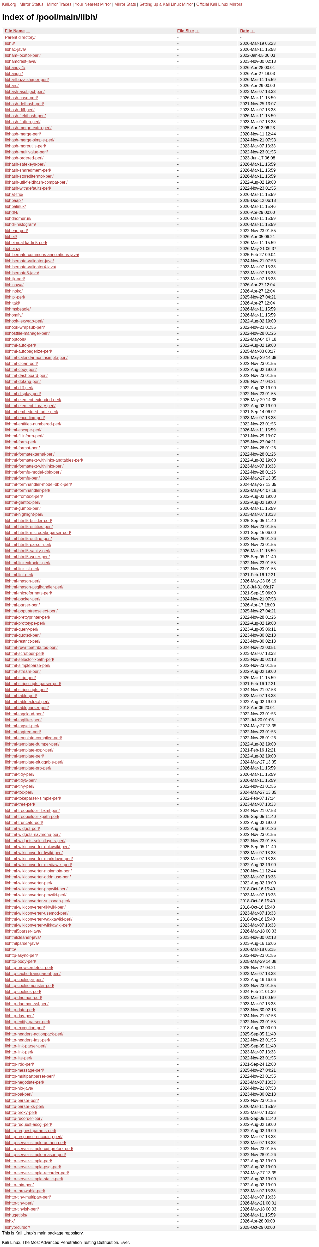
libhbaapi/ (14, 200)
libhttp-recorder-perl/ (23, 1118)
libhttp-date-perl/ (20, 1010)
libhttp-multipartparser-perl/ (30, 1076)
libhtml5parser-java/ (23, 931)
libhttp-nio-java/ (19, 1088)
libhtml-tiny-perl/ (19, 786)
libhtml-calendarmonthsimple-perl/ (36, 357)
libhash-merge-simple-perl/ (29, 140)
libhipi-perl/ (15, 297)
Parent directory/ (20, 37)
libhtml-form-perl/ (20, 442)
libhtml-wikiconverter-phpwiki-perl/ (36, 889)
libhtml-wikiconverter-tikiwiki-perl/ (35, 907)
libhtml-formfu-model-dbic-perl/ (33, 472)
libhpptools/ (15, 339)
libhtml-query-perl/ (21, 629)
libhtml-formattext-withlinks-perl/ (34, 466)
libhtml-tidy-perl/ (19, 774)
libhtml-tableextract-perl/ (27, 701)
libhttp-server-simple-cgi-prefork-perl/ (39, 1148)
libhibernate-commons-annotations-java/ (42, 254)
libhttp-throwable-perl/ (25, 1191)
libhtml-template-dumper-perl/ (32, 744)
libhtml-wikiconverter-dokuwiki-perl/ (37, 847)
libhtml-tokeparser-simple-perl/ (33, 798)
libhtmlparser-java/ (22, 943)
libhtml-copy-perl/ (21, 369)
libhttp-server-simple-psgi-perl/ (33, 1167)
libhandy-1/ (15, 67)
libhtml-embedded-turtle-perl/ (31, 412)
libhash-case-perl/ (21, 98)
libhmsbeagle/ (18, 309)
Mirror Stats (125, 4)
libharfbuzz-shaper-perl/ (27, 79)
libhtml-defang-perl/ (23, 381)
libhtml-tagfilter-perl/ (23, 720)
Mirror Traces (59, 4)
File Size (185, 31)
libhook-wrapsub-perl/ (25, 327)
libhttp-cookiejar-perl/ (24, 979)
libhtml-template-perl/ (24, 756)
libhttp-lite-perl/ (18, 1058)
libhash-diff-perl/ (20, 110)
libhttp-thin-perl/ (19, 1185)
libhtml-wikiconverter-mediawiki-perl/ (38, 865)
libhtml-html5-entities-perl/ (29, 526)
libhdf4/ (12, 212)
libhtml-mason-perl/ (22, 581)
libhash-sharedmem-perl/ (28, 170)
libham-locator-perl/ (23, 55)
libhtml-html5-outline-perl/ (28, 538)
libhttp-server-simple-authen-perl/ (35, 1142)
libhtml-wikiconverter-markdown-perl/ (39, 859)
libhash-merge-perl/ (23, 134)
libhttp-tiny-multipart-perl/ (28, 1197)
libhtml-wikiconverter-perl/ (28, 883)
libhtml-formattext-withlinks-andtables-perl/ (44, 460)
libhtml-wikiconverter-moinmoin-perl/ (38, 871)
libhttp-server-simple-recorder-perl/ (37, 1173)
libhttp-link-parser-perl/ (25, 1046)
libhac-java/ (15, 49)
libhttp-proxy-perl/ (21, 1112)
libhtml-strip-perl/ (20, 677)
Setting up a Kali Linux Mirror (166, 4)
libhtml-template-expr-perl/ (29, 750)
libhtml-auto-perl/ (20, 345)
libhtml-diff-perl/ (19, 388)
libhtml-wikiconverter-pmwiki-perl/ (35, 895)
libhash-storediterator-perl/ (29, 176)
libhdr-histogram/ (20, 224)
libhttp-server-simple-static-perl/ (34, 1179)
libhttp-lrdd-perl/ (19, 1064)
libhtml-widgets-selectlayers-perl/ (35, 841)
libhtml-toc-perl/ (19, 792)
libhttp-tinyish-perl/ (22, 1209)
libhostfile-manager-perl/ (27, 333)
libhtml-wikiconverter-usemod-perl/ (37, 913)
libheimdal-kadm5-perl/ (26, 242)
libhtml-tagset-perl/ (22, 726)
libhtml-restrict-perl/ (22, 641)
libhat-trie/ (14, 194)
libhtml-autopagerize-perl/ (28, 351)
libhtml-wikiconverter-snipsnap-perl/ (37, 901)
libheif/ (11, 236)
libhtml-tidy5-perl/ (21, 780)
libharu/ (12, 85)
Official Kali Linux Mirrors (219, 4)
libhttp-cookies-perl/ (23, 991)
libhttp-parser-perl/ (22, 1100)
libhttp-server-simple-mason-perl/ (35, 1154)
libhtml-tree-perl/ (20, 804)
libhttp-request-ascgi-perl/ (28, 1124)
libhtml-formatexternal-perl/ (29, 454)
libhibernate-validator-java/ (29, 261)
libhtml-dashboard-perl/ (26, 375)
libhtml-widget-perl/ (22, 828)
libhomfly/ (14, 315)
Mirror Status (32, 4)
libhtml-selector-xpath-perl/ (29, 659)
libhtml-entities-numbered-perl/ (33, 424)
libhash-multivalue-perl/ (26, 152)
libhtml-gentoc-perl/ (22, 502)
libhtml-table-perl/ (21, 695)
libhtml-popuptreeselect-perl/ (31, 611)
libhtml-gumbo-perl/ (23, 508)
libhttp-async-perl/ (21, 955)
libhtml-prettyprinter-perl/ (27, 617)
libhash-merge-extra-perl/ (28, 128)
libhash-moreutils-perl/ (25, 146)
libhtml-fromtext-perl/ (24, 496)
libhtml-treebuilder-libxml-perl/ (32, 810)
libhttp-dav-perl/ (19, 1016)
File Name (15, 31)
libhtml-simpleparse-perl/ (27, 665)
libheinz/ (12, 248)
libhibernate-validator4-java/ (30, 267)
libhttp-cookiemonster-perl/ (29, 985)
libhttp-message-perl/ (24, 1070)
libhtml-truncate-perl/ (24, 822)
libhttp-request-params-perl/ (30, 1130)
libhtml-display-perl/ (23, 394)
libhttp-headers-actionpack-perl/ (34, 1034)
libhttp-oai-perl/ (19, 1094)
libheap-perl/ (16, 230)
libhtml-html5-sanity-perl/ (27, 551)
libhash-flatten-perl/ (22, 122)
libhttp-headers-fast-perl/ (27, 1040)
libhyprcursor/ (17, 1227)
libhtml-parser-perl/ (22, 605)
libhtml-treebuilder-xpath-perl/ (32, 816)
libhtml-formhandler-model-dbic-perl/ (38, 484)
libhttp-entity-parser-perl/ (27, 1022)
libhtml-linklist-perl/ (22, 569)
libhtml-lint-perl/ (19, 575)
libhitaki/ (12, 303)
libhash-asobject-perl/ (25, 91)
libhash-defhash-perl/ (24, 104)
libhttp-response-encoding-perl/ (34, 1136)
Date (244, 31)
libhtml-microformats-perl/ (28, 593)
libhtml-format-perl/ (22, 448)
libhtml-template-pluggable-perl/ (34, 762)
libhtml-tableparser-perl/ (27, 707)
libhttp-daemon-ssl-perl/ (26, 1004)
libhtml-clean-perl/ (21, 363)
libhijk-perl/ (15, 279)
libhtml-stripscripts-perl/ (26, 689)
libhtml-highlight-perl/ (24, 514)
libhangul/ (14, 73)
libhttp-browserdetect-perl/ (29, 967)
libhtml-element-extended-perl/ (33, 400)
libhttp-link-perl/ (19, 1052)
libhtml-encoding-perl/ (25, 417)
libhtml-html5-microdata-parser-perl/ (38, 532)
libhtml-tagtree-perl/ (23, 732)
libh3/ (10, 43)
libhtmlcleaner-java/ (23, 937)
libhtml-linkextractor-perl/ (27, 563)
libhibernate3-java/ (22, 273)
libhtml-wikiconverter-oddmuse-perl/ (38, 877)
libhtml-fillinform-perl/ (24, 436)
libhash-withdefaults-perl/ (28, 188)
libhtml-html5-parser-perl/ (28, 544)
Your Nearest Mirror (93, 4)
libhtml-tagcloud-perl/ (24, 714)
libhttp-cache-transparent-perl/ (32, 973)
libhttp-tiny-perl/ (19, 1203)
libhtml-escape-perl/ (23, 430)
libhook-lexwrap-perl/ (24, 321)
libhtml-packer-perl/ (22, 599)
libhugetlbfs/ (16, 1215)
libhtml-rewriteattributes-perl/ (31, 647)
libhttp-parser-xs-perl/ (24, 1106)
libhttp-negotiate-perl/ (24, 1082)
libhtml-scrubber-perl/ (24, 653)
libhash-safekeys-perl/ (25, 164)
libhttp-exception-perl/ (25, 1028)
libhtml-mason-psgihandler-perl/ (34, 587)
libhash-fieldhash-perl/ (25, 116)
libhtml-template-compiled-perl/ (33, 738)
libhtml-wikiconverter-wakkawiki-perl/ (38, 919)
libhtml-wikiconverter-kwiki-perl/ (34, 853)
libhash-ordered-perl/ (24, 158)
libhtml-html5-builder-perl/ (28, 520)
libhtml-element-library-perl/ (30, 406)
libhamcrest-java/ (20, 61)
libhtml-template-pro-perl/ (28, 768)
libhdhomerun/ (18, 218)
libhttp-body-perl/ (20, 961)
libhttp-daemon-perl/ (23, 997)
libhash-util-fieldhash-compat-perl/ (36, 182)
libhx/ (10, 1221)
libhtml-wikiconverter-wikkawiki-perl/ (38, 925)
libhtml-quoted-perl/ (23, 635)
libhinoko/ (14, 291)
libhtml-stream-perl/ (23, 671)
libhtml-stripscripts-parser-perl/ (33, 683)
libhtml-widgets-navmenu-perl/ (32, 834)
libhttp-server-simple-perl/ (28, 1161)
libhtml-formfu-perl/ (22, 478)
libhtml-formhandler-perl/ (27, 490)
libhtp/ (10, 949)
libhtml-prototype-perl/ (25, 623)
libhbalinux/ (15, 206)
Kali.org (9, 4)
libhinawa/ (14, 285)
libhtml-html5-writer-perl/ (27, 557)
